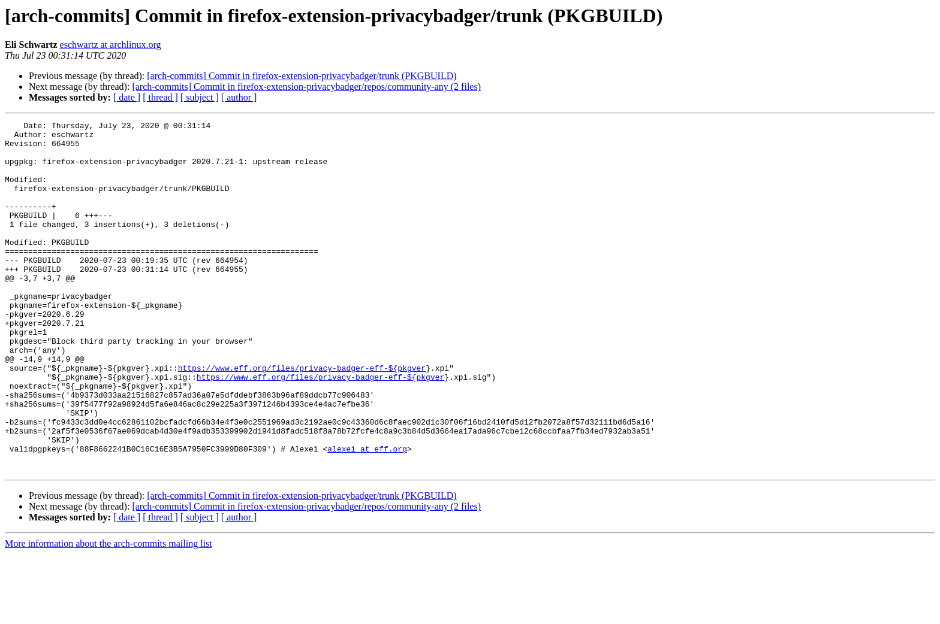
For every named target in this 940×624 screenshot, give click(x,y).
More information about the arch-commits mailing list (108, 613)
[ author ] (239, 97)
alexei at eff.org (367, 515)
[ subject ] (199, 97)
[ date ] (126, 97)
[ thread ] (160, 97)
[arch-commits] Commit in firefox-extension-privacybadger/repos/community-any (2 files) (306, 86)
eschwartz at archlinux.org (110, 45)
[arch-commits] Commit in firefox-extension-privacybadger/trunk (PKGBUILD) (301, 76)
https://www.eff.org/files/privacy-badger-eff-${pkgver (302, 418)
